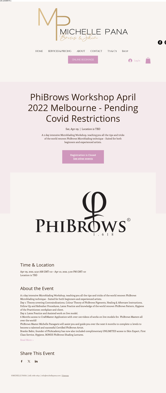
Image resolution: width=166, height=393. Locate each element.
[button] (148, 60)
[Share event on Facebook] (21, 361)
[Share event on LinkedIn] (36, 361)
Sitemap (65, 375)
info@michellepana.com (51, 375)
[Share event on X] (29, 361)
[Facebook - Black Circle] (160, 42)
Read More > (27, 339)
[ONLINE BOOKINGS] (83, 60)
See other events (83, 158)
